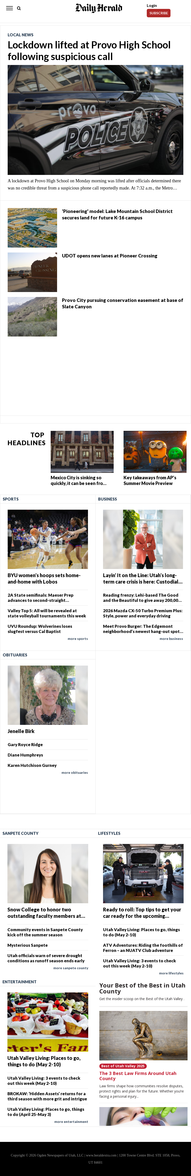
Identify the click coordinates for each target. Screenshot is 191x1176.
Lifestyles (109, 833)
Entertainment (19, 981)
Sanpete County (20, 833)
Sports (11, 499)
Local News (20, 34)
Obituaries (15, 654)
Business (107, 499)
